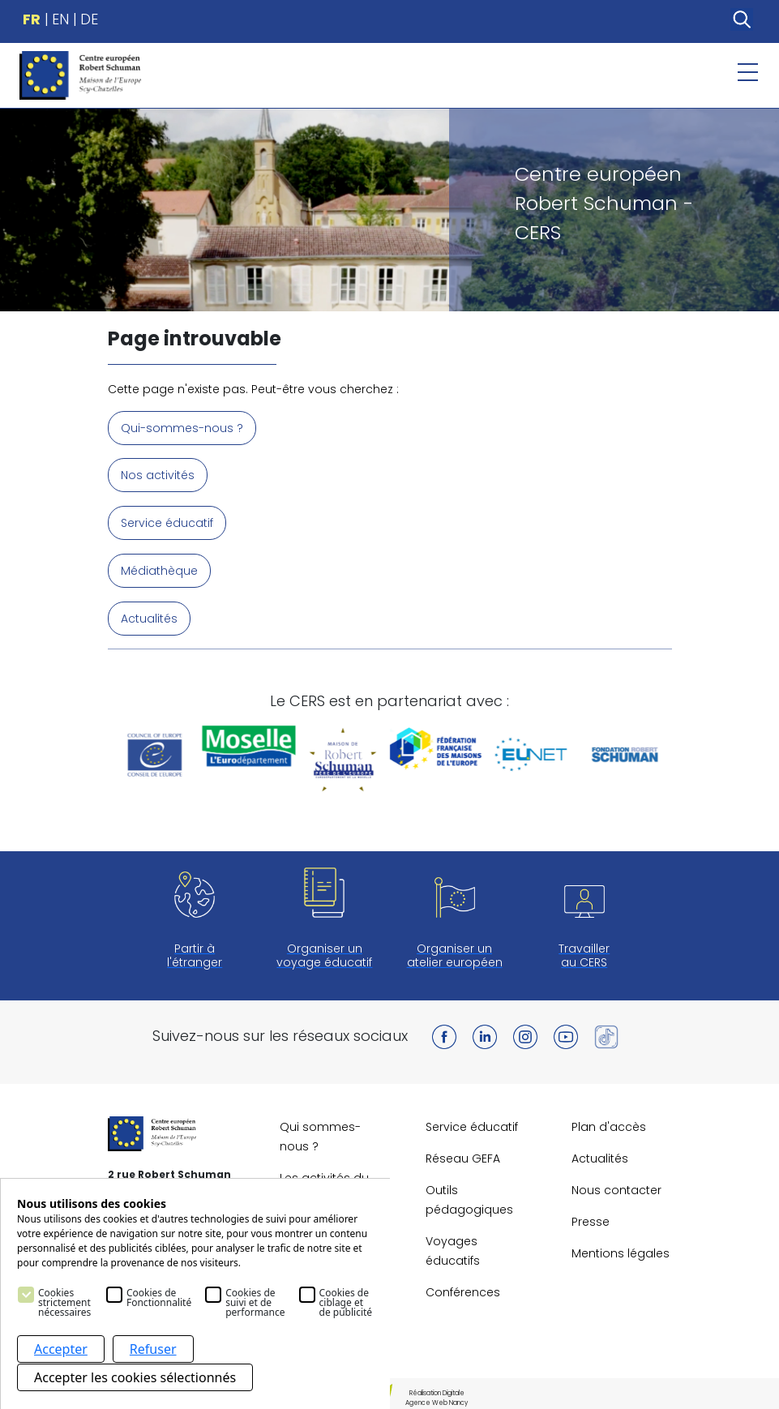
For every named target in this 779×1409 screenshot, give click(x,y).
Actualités (149, 616)
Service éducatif (167, 522)
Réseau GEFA (463, 1155)
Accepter (61, 1351)
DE (89, 19)
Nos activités (158, 475)
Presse (590, 1218)
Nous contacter (616, 1187)
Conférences (463, 1289)
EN (60, 19)
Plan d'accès (608, 1124)
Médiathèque (159, 569)
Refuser (153, 1351)
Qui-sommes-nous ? (182, 428)
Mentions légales (620, 1250)
